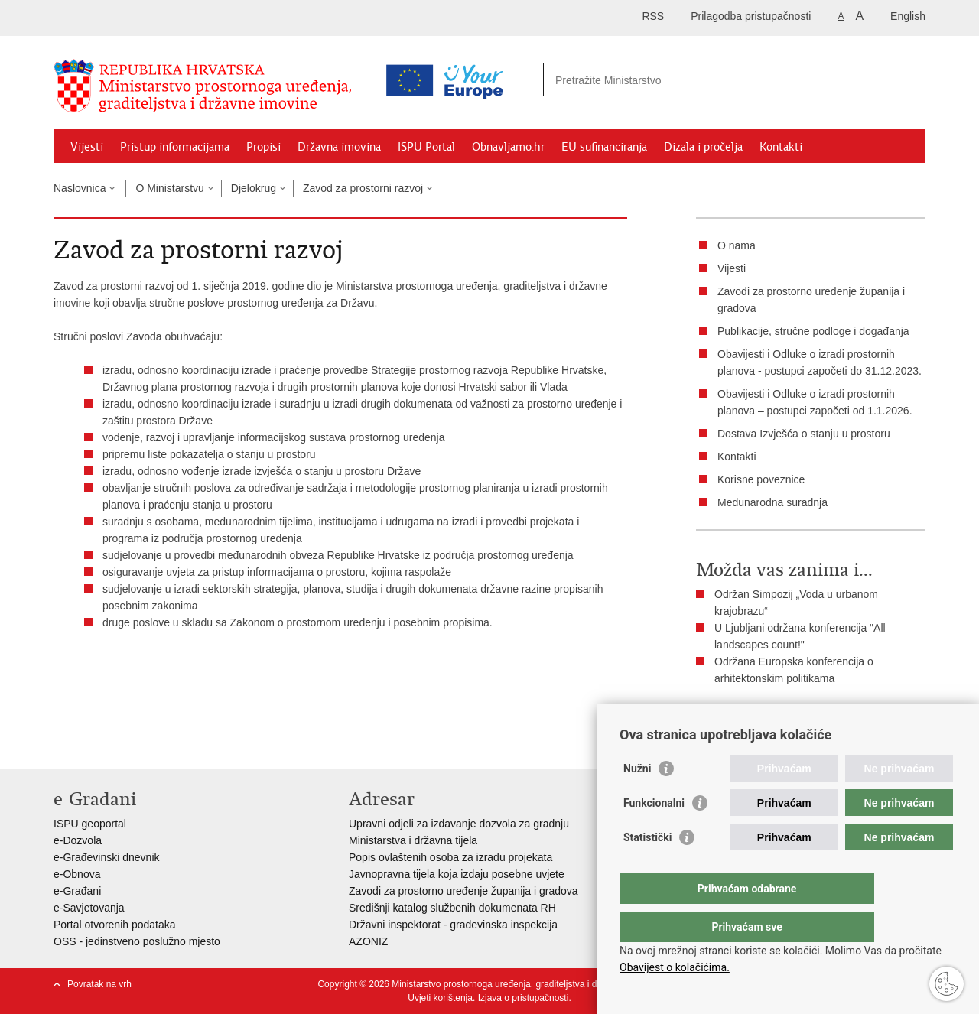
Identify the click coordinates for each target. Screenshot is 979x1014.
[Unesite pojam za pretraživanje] (668, 80)
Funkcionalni (654, 833)
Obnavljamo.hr (508, 147)
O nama (736, 245)
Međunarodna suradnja (772, 502)
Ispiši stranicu (739, 716)
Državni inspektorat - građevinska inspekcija (453, 924)
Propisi (263, 147)
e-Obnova (77, 874)
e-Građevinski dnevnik (107, 857)
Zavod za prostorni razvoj (363, 188)
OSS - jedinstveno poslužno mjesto (137, 941)
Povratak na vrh (99, 984)
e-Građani (77, 891)
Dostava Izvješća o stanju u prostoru (803, 433)
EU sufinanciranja (604, 147)
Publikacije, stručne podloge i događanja (813, 331)
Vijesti (86, 147)
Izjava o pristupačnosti (523, 998)
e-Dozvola (78, 840)
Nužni (637, 799)
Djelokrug (253, 188)
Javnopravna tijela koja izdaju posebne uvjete (456, 874)
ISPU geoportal (90, 823)
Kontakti (780, 147)
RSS (653, 16)
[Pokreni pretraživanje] (908, 79)
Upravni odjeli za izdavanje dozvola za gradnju (459, 823)
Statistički (647, 868)
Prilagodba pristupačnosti (751, 16)
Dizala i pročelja (703, 147)
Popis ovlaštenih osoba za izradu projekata (450, 857)
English (907, 16)
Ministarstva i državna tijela (413, 840)
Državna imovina (339, 147)
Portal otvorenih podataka (115, 924)
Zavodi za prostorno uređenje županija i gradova (463, 891)
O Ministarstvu (169, 188)
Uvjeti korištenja (440, 998)
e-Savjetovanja (89, 908)
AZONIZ (368, 941)
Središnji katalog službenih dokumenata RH (452, 908)
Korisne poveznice (761, 479)
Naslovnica (80, 188)
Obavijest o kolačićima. (675, 967)
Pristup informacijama (174, 147)
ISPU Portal (426, 147)
